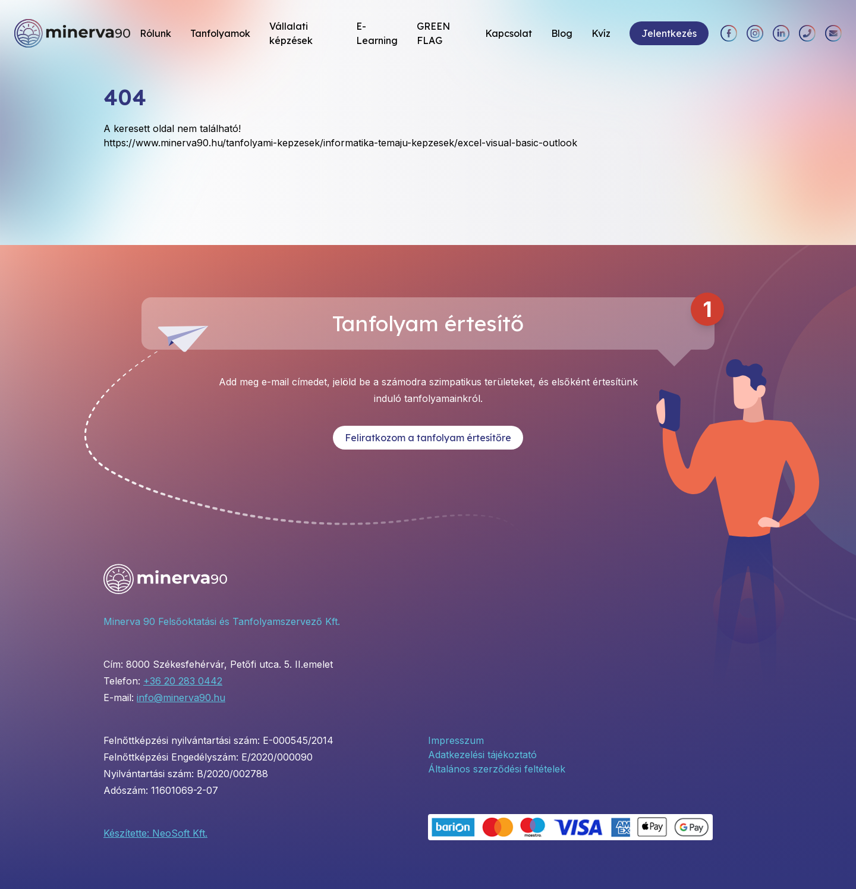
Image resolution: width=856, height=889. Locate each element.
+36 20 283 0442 (182, 681)
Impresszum (456, 740)
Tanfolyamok (220, 33)
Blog (561, 33)
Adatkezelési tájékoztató (482, 755)
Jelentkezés (669, 33)
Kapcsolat (508, 33)
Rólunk (155, 33)
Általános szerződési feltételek (496, 769)
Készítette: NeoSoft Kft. (155, 833)
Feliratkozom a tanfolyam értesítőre (428, 438)
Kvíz (600, 33)
